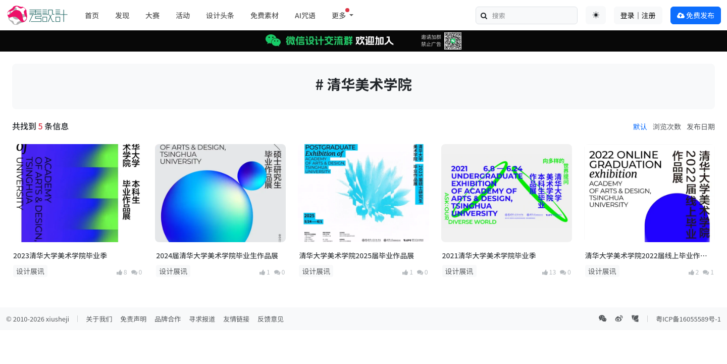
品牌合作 (167, 319)
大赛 (152, 15)
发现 (122, 15)
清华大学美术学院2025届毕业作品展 (356, 255)
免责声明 (133, 319)
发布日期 (701, 126)
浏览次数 (667, 126)
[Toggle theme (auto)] (596, 15)
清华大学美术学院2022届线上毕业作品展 (646, 255)
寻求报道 (202, 319)
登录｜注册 (638, 15)
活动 (183, 15)
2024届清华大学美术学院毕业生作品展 (217, 255)
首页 (92, 15)
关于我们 (99, 319)
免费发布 (695, 15)
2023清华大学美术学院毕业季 (60, 255)
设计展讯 (30, 271)
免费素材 (264, 15)
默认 (640, 126)
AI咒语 (305, 15)
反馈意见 (270, 319)
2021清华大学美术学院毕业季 (489, 255)
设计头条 (220, 15)
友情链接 (236, 319)
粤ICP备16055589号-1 (688, 319)
